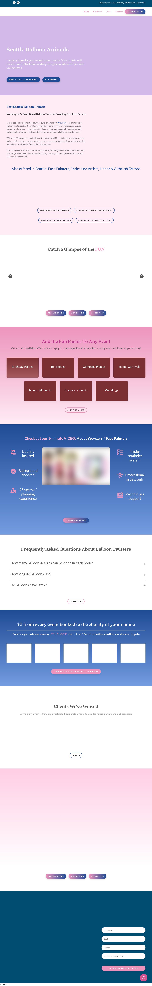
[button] (14, 2)
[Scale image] (23, 189)
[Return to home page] (15, 11)
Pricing (86, 12)
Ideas (109, 12)
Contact (119, 12)
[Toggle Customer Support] (143, 977)
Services (97, 12)
